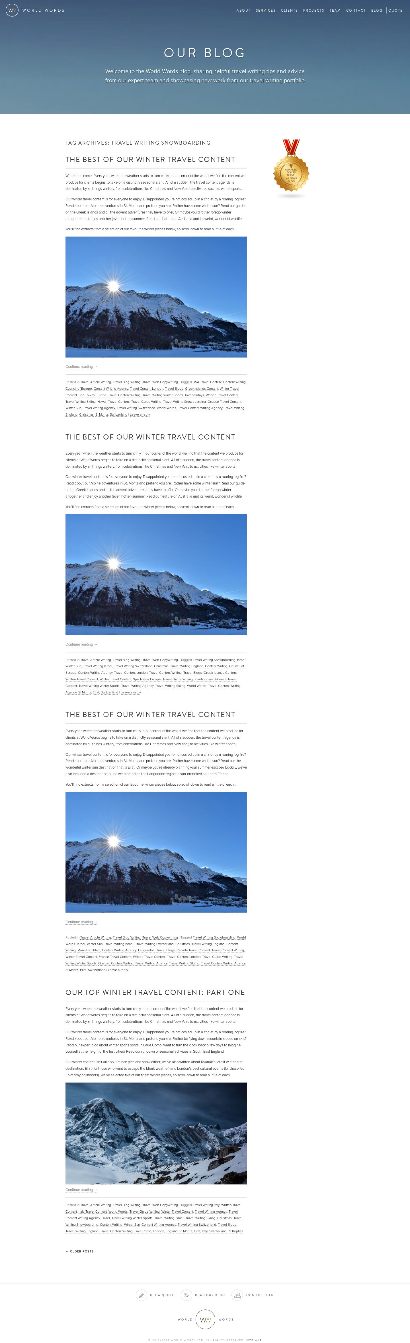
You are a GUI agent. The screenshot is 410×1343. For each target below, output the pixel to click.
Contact (356, 10)
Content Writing (234, 382)
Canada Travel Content (193, 950)
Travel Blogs (174, 389)
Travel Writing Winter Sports (162, 395)
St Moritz (101, 414)
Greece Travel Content (224, 402)
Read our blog (210, 1295)
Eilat (96, 692)
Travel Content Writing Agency (200, 408)
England (172, 1231)
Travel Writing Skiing (80, 402)
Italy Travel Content (93, 1211)
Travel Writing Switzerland (136, 408)
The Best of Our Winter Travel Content (150, 159)
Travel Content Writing (124, 395)
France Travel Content (115, 957)
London (158, 1231)
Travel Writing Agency (99, 408)
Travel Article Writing (95, 382)
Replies (236, 1231)
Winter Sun (73, 408)
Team (335, 10)
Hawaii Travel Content (113, 402)
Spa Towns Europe (92, 395)
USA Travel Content (207, 382)
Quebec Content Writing (116, 963)
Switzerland (118, 414)
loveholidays (194, 395)
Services (266, 10)
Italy (205, 1231)
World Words (36, 10)
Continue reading (81, 366)
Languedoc (146, 950)
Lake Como (142, 1231)
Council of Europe (78, 389)
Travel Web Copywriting (160, 382)
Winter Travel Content (115, 679)
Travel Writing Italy (206, 1205)
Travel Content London (146, 389)
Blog (377, 10)
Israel (241, 660)
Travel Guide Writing (146, 402)
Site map (254, 1340)
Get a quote (162, 1295)
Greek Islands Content (201, 389)
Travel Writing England (186, 666)
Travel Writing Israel (97, 666)
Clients (289, 10)
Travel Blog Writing (127, 382)
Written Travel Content (222, 395)
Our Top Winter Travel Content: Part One (155, 992)
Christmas (86, 414)
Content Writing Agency (111, 389)
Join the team (260, 1295)
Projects (313, 10)
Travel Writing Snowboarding (184, 402)
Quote (395, 10)
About (244, 10)
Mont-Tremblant (88, 950)
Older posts (79, 1251)
